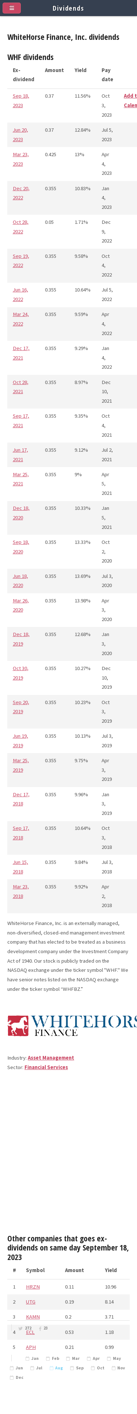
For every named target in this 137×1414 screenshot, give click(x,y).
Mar (76, 1358)
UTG (30, 1301)
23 (45, 1328)
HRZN (33, 1286)
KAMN (33, 1316)
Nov (121, 1368)
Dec (19, 1377)
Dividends (68, 7)
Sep (80, 1368)
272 (28, 1328)
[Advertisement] (68, 1155)
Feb (55, 1358)
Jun (19, 1368)
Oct (100, 1368)
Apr (96, 1358)
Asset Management (51, 1057)
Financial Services (46, 1067)
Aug (59, 1368)
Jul (39, 1368)
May (117, 1358)
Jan (35, 1358)
